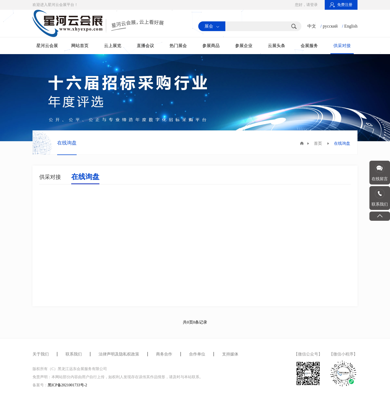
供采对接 (342, 45)
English (351, 26)
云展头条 (276, 45)
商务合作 (164, 354)
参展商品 (211, 45)
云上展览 (112, 45)
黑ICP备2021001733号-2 (67, 385)
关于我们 (40, 354)
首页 (318, 143)
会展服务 (309, 45)
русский (330, 26)
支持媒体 (230, 354)
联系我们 (74, 354)
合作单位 (197, 354)
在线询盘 (85, 177)
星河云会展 (47, 45)
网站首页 (80, 45)
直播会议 (145, 45)
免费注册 (341, 5)
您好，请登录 (306, 5)
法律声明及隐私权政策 (119, 354)
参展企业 (243, 45)
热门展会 (178, 45)
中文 (311, 26)
